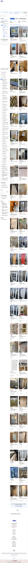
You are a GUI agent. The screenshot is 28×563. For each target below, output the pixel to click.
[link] (4, 19)
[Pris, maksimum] (4, 192)
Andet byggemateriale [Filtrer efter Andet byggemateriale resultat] (5, 36)
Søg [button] (7, 191)
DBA (1, 12)
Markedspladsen (6, 12)
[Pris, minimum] (2, 192)
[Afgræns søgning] (5, 71)
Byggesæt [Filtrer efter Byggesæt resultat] (5, 23)
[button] (26, 16)
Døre (21, 12)
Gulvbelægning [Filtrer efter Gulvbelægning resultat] (5, 27)
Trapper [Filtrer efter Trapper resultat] (5, 32)
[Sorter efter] (24, 21)
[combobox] (12, 16)
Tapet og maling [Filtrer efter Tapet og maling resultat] (5, 30)
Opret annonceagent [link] (18, 506)
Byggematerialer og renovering (17, 13)
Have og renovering (11, 13)
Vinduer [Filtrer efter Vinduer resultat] (5, 33)
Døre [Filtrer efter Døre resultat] (4, 25)
